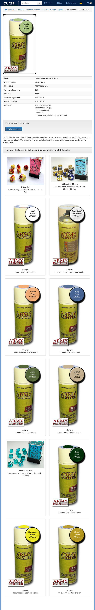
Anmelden (71, 3)
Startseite (9, 10)
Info (59, 3)
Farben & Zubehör (33, 10)
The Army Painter (49, 10)
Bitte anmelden (14, 129)
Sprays (60, 10)
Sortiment (48, 3)
